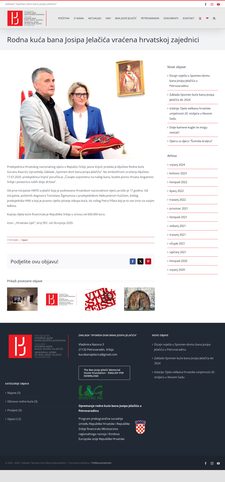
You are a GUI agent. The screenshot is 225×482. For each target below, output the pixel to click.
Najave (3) (13, 393)
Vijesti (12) (14, 419)
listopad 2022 (178, 182)
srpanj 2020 (177, 270)
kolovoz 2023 (178, 173)
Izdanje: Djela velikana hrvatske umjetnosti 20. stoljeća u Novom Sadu (190, 113)
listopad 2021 (178, 217)
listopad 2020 (178, 261)
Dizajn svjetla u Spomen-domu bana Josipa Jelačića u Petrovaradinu (189, 81)
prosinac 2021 (178, 208)
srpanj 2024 (177, 165)
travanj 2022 (177, 200)
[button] (214, 18)
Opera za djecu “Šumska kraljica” (191, 141)
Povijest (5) (14, 410)
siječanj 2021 (177, 252)
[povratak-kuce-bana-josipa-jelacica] (81, 110)
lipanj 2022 (176, 191)
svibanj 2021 (177, 226)
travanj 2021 (177, 235)
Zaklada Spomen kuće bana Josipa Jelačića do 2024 (184, 360)
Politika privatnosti (101, 462)
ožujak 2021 (177, 243)
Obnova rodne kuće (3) (22, 401)
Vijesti (24, 240)
